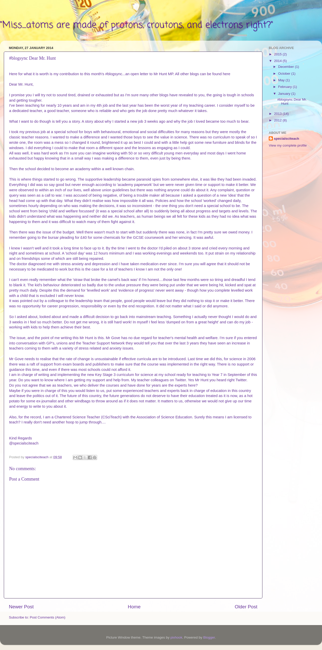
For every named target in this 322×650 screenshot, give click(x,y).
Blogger (209, 637)
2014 (278, 61)
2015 (278, 54)
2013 (278, 114)
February (285, 87)
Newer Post (21, 606)
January (284, 94)
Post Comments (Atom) (47, 617)
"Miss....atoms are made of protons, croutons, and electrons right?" (136, 25)
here (226, 74)
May (281, 80)
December (286, 67)
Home (134, 606)
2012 (278, 120)
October (284, 73)
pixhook (176, 637)
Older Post (246, 606)
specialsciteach (286, 138)
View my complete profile (288, 145)
